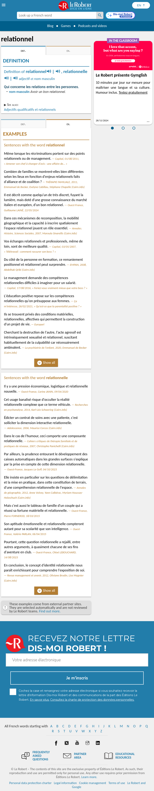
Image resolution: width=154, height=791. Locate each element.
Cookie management (92, 783)
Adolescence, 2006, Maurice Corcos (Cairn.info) (34, 428)
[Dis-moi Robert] (120, 15)
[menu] (4, 5)
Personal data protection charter (30, 783)
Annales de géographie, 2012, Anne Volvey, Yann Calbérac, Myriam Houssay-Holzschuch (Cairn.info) (45, 492)
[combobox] (56, 15)
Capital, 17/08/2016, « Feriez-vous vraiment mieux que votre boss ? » (47, 288)
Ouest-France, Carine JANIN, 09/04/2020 (44, 391)
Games (66, 26)
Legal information (65, 783)
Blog (49, 26)
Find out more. (50, 611)
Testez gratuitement (133, 92)
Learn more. (89, 777)
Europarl (39, 324)
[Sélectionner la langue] (141, 5)
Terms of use (116, 783)
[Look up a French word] (99, 15)
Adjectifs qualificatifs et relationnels (30, 109)
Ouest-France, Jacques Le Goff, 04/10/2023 (32, 469)
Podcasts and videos (93, 26)
